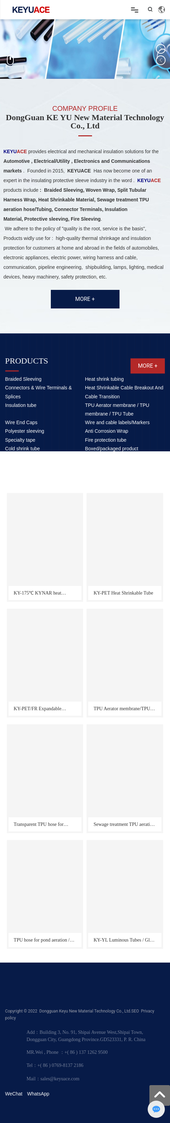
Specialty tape (20, 440)
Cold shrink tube (22, 448)
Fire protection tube (105, 440)
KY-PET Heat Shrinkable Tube (123, 593)
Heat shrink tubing (104, 379)
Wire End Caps (21, 422)
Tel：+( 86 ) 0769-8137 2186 (54, 1065)
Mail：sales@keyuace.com (52, 1078)
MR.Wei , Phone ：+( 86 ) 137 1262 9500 (66, 1052)
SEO (135, 1011)
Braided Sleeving (23, 379)
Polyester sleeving (24, 431)
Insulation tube (20, 405)
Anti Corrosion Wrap (106, 431)
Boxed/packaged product (111, 448)
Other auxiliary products (30, 457)
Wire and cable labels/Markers (117, 422)
